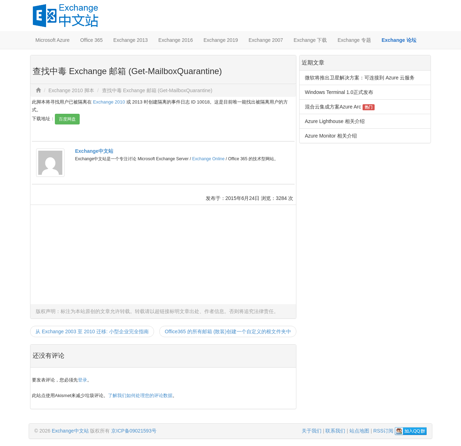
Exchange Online (208, 158)
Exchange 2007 (266, 40)
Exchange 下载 (310, 40)
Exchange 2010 (109, 102)
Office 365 (91, 40)
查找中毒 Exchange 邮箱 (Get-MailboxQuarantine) (157, 90)
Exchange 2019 (221, 40)
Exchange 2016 (175, 40)
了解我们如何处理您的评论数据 (140, 395)
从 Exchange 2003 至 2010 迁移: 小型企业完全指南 (92, 331)
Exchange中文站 (94, 151)
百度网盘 (67, 119)
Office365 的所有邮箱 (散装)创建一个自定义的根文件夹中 (228, 331)
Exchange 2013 (130, 40)
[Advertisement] (163, 254)
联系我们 (335, 431)
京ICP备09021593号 (133, 431)
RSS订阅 (383, 431)
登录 (82, 380)
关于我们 (311, 431)
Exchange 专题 (354, 40)
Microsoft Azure (52, 40)
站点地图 (359, 431)
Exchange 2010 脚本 (71, 90)
